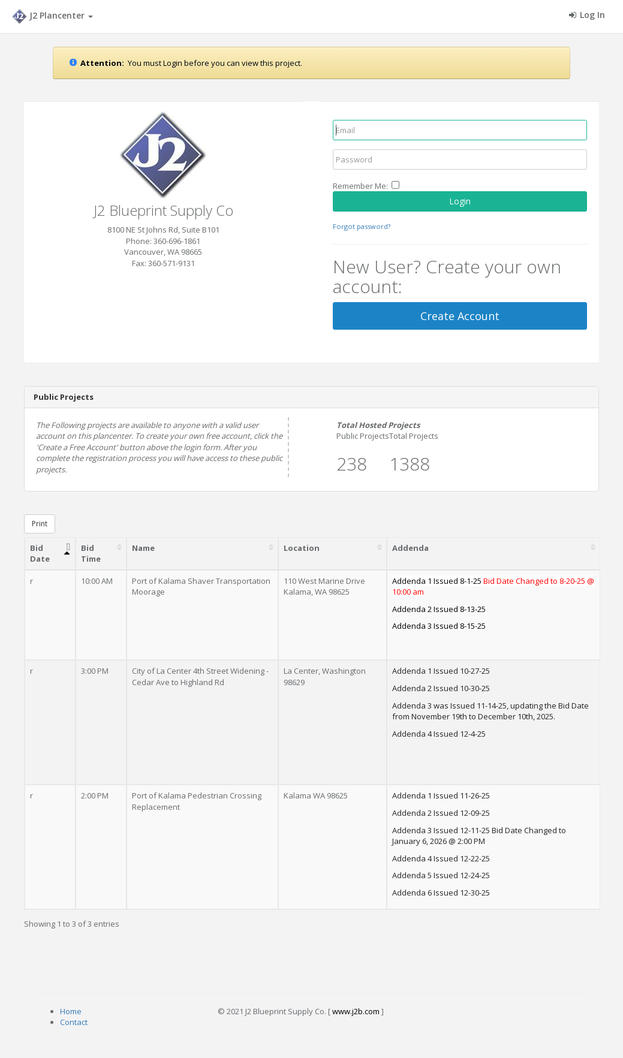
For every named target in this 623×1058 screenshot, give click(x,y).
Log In (587, 14)
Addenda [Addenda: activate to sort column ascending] (410, 547)
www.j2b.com (356, 1011)
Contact (74, 1022)
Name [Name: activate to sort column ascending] (143, 547)
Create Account (459, 316)
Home (71, 1011)
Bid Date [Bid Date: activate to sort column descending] (40, 553)
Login (460, 201)
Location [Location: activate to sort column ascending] (302, 547)
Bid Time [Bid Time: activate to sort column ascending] (91, 553)
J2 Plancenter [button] (52, 16)
